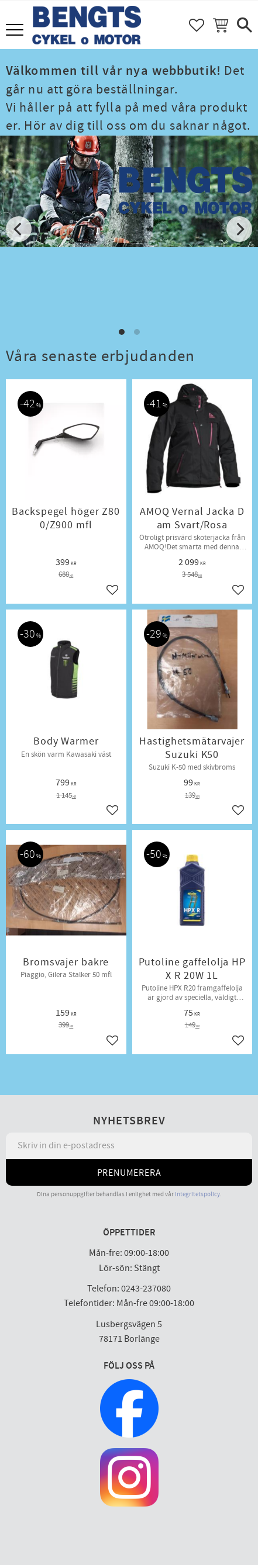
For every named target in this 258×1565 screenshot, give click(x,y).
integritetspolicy (197, 1194)
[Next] (239, 229)
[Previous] (19, 229)
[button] (16, 30)
